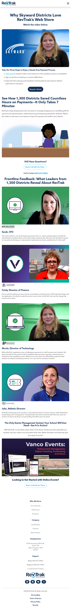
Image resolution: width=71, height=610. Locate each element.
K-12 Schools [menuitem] (35, 506)
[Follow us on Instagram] (44, 582)
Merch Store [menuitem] (35, 533)
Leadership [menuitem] (35, 525)
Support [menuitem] (35, 556)
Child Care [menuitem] (36, 510)
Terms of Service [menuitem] (35, 598)
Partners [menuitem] (35, 514)
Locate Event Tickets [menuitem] (36, 569)
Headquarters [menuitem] (35, 539)
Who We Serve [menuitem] (35, 501)
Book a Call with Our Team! (35, 167)
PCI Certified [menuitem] (35, 595)
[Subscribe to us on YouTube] (38, 582)
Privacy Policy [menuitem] (35, 602)
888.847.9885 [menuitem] (35, 561)
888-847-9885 (41, 173)
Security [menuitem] (35, 605)
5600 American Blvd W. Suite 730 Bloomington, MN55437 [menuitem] (35, 546)
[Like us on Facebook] (33, 582)
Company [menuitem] (35, 520)
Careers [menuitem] (36, 528)
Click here (9, 74)
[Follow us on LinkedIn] (27, 582)
